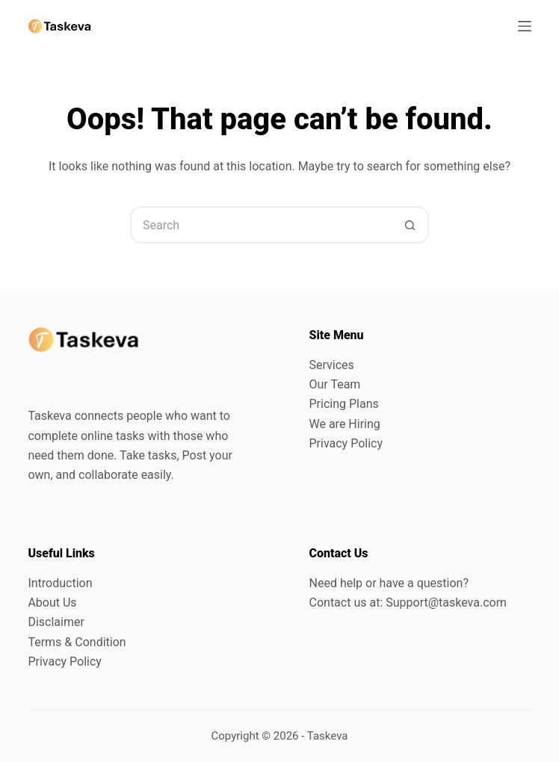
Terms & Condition (77, 642)
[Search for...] (261, 225)
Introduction (60, 583)
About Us (52, 602)
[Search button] (410, 225)
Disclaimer (56, 622)
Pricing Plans (344, 404)
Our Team (335, 384)
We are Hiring (344, 424)
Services (331, 365)
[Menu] (524, 26)
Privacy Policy (346, 443)
